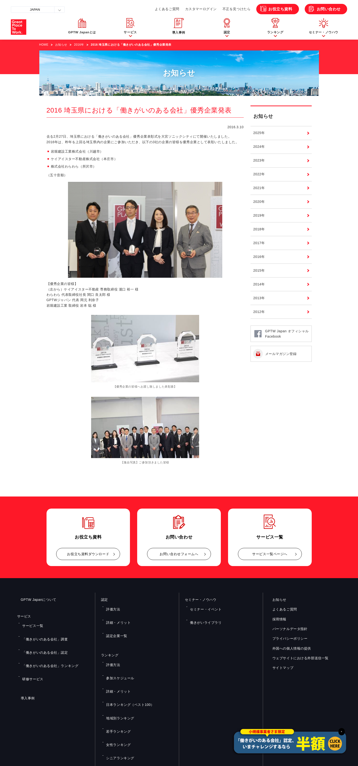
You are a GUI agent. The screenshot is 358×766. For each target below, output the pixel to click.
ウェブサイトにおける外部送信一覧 (297, 658)
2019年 (259, 215)
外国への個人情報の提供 (288, 648)
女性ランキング (116, 685)
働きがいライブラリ (202, 613)
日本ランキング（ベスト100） (126, 664)
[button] (130, 27)
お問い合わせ (329, 9)
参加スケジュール (117, 650)
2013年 (259, 298)
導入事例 (24, 667)
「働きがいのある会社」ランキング (45, 643)
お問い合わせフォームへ (179, 554)
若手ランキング (116, 678)
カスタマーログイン (201, 9)
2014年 (259, 284)
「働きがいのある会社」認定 (41, 636)
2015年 (259, 270)
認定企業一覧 (114, 620)
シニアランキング (117, 692)
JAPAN (35, 9)
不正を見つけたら (236, 9)
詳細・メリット (116, 613)
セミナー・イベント (202, 606)
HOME (43, 44)
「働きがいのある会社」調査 (41, 629)
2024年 (259, 147)
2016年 (79, 44)
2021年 (259, 188)
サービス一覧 (30, 622)
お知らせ (61, 44)
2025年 (259, 133)
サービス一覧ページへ (269, 554)
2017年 (259, 243)
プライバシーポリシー (286, 639)
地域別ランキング (117, 671)
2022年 (259, 174)
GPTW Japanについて (35, 600)
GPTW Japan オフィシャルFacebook (287, 333)
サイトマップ (279, 668)
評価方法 (111, 606)
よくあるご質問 (167, 9)
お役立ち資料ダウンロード (88, 554)
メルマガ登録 (260, 713)
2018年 (259, 229)
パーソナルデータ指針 (286, 629)
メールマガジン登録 (281, 354)
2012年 (259, 312)
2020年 (259, 202)
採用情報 (276, 619)
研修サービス (30, 651)
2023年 (259, 160)
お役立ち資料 (280, 9)
